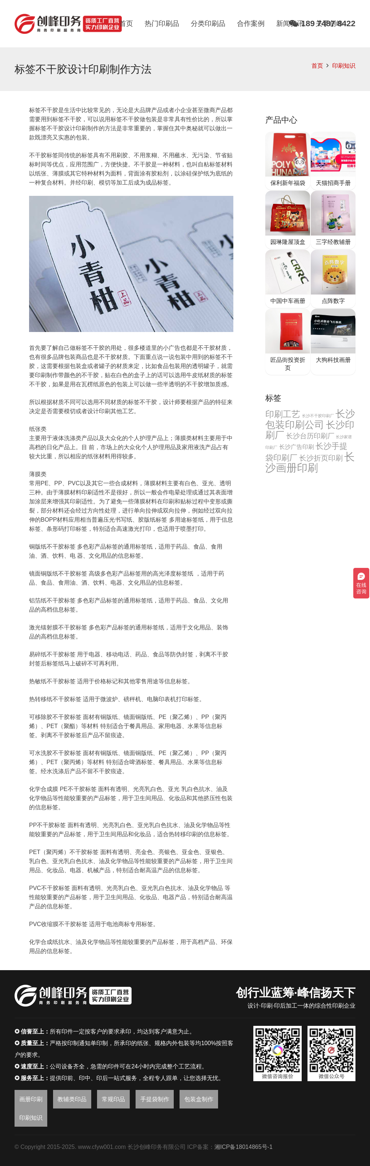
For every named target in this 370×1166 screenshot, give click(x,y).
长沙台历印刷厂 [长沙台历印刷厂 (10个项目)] (310, 436)
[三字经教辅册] (333, 220)
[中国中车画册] (287, 279)
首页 (317, 66)
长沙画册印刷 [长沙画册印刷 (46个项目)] (310, 462)
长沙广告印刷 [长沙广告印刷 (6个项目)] (296, 446)
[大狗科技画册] (333, 342)
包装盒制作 (198, 1099)
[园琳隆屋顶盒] (287, 220)
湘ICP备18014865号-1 (243, 1147)
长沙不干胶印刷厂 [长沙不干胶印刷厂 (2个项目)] (318, 416)
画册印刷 (31, 1099)
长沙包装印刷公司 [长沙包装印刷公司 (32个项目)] (310, 419)
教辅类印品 (72, 1099)
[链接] (68, 24)
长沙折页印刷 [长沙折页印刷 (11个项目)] (321, 458)
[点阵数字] (333, 279)
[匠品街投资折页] (287, 342)
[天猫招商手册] (333, 161)
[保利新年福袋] (287, 161)
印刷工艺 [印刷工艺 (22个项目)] (282, 414)
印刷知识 (343, 66)
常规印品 (113, 1099)
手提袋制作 (154, 1099)
